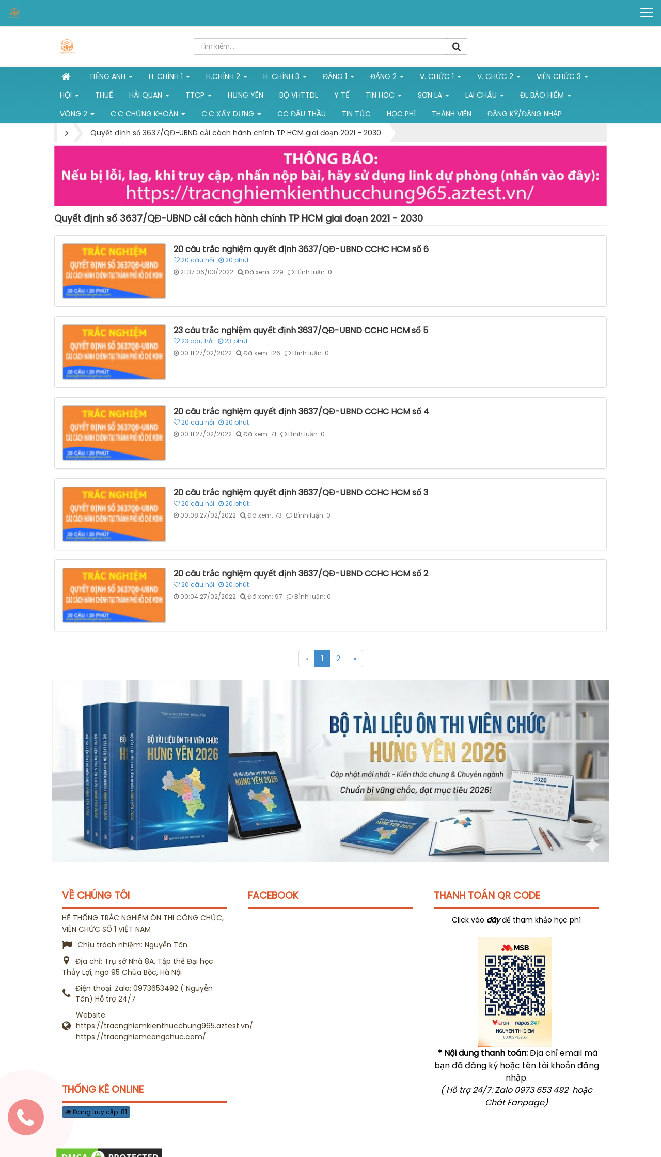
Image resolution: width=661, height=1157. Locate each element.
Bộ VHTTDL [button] (298, 95)
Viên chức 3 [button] (562, 78)
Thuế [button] (104, 95)
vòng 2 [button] (77, 115)
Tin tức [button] (356, 113)
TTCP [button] (198, 97)
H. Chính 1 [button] (169, 78)
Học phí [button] (401, 113)
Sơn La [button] (433, 97)
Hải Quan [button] (149, 97)
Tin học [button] (384, 97)
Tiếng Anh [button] (111, 78)
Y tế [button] (342, 95)
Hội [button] (69, 97)
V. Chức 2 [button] (499, 78)
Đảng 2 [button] (387, 78)
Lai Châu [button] (484, 97)
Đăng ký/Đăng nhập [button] (524, 113)
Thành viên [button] (451, 113)
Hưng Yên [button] (245, 95)
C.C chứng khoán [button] (148, 115)
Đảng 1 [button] (338, 78)
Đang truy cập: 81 (96, 1111)
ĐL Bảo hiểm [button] (545, 97)
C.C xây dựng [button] (231, 115)
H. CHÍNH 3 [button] (285, 78)
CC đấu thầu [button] (301, 113)
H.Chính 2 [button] (226, 78)
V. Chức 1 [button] (440, 78)
